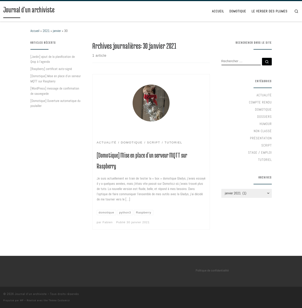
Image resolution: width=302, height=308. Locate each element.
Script (266, 145)
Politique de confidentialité (212, 270)
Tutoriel (265, 160)
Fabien (107, 222)
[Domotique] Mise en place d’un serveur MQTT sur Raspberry (55, 78)
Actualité (264, 95)
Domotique (263, 109)
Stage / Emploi (260, 152)
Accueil (34, 31)
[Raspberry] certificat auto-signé (51, 69)
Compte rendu (260, 102)
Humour (266, 124)
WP (21, 300)
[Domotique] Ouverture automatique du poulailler (55, 103)
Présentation (261, 138)
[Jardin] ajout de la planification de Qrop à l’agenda (52, 59)
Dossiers (264, 117)
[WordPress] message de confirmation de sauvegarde (54, 91)
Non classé (263, 131)
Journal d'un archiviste (31, 294)
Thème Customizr (59, 300)
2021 (46, 31)
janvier (57, 31)
